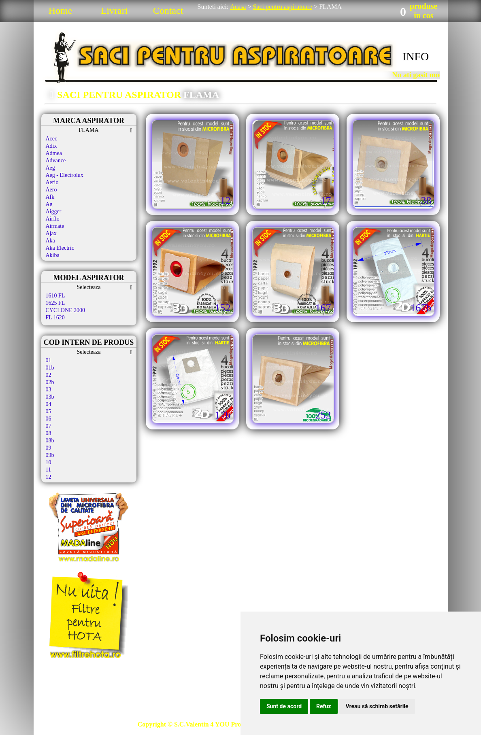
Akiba (53, 255)
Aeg (50, 168)
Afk (50, 197)
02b (50, 382)
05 (48, 411)
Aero (51, 190)
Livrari (114, 10)
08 (48, 433)
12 (48, 477)
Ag (49, 204)
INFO (415, 56)
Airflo (53, 219)
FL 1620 (55, 317)
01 (48, 360)
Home (60, 10)
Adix (51, 146)
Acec (51, 139)
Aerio (52, 182)
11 (48, 470)
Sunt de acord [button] (284, 706)
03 (48, 390)
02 (48, 375)
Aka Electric (60, 248)
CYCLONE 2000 (65, 310)
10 (48, 462)
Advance (56, 160)
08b (50, 441)
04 (48, 404)
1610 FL (55, 296)
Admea (54, 153)
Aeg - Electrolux (64, 175)
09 (48, 448)
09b (50, 455)
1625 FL (55, 303)
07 (48, 426)
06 (48, 419)
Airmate (55, 226)
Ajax (51, 233)
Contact (168, 10)
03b (50, 397)
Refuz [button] (323, 706)
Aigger (54, 211)
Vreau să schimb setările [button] (377, 706)
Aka (50, 241)
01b (50, 368)
